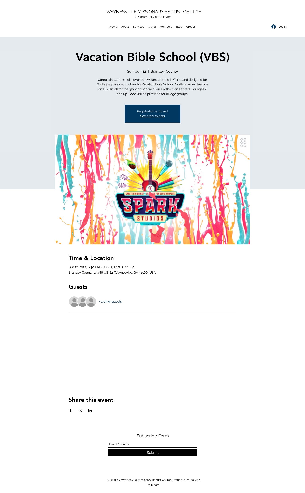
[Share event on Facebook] (70, 410)
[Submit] (152, 452)
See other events (152, 116)
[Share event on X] (80, 410)
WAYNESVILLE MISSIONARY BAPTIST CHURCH (154, 11)
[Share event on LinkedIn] (90, 410)
